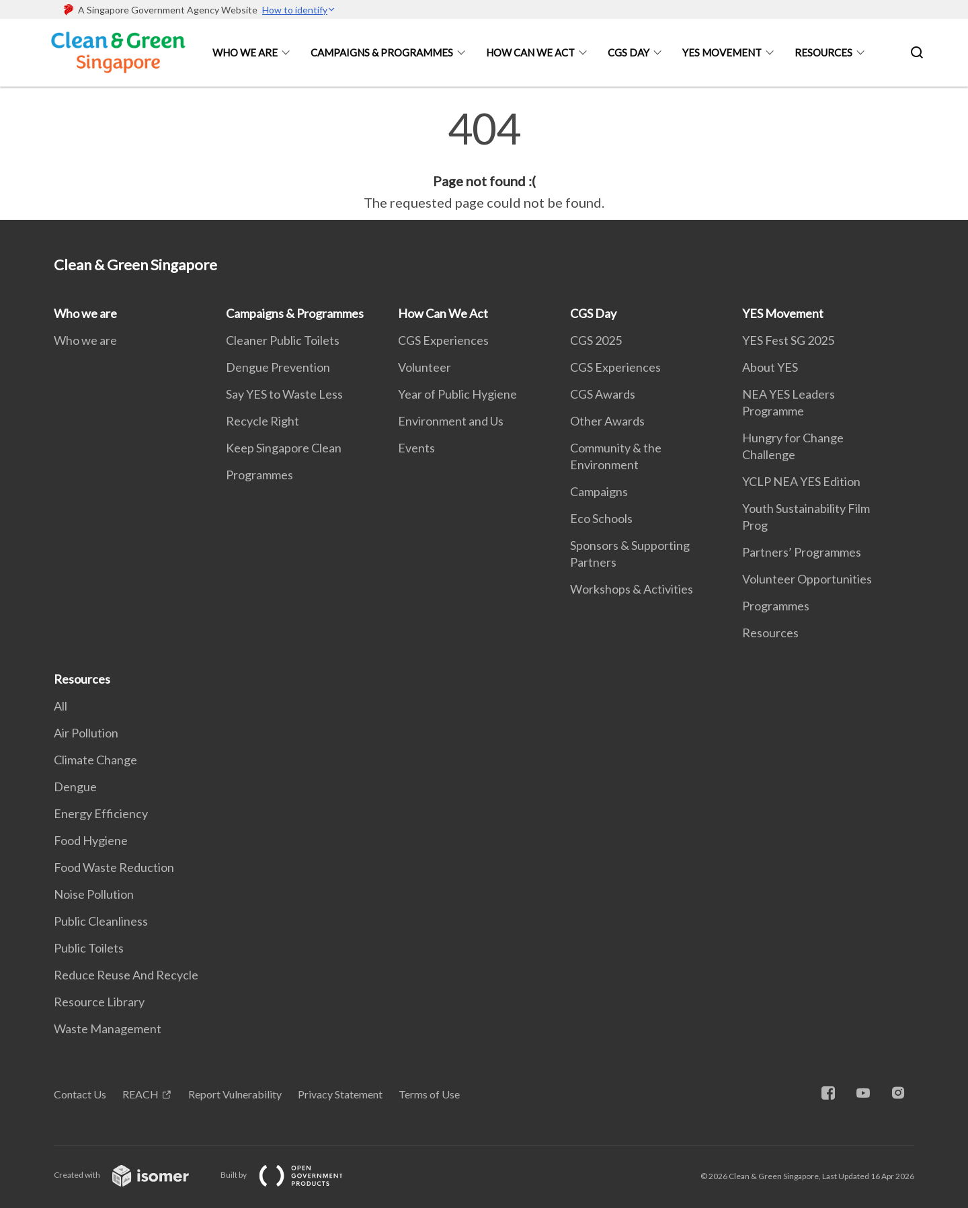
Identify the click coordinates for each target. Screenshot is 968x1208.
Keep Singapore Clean (283, 447)
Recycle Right (262, 420)
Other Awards (607, 420)
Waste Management (107, 1028)
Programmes (259, 474)
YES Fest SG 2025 (788, 340)
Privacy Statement (340, 1094)
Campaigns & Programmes (382, 52)
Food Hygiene (91, 840)
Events (416, 447)
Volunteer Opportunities (807, 578)
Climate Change (95, 759)
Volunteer (424, 367)
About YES (770, 367)
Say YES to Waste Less (284, 394)
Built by (292, 1175)
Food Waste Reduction (114, 867)
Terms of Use (429, 1094)
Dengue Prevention (278, 367)
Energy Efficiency (101, 813)
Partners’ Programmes (801, 552)
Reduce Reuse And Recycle (126, 974)
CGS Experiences (443, 340)
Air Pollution (86, 732)
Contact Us (80, 1094)
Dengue (75, 786)
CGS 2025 (596, 340)
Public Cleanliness (101, 921)
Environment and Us (450, 420)
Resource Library (99, 1001)
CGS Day (628, 52)
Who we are (245, 52)
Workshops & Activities (631, 588)
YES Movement (722, 52)
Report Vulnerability (235, 1094)
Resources (823, 52)
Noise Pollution (94, 894)
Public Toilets (89, 947)
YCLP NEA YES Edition (801, 481)
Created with (132, 1175)
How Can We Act (530, 52)
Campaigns (599, 491)
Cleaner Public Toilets (282, 340)
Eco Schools (601, 518)
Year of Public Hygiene (457, 394)
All (60, 705)
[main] (484, 160)
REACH (140, 1094)
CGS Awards (602, 394)
